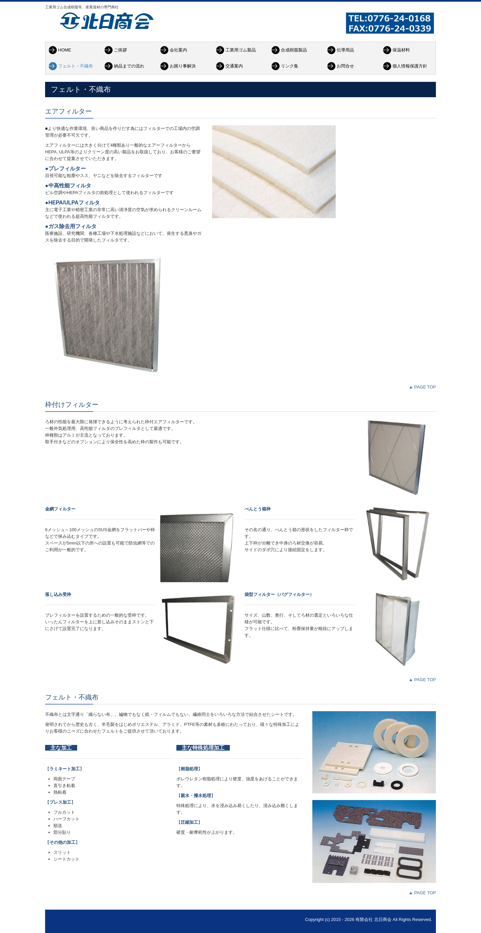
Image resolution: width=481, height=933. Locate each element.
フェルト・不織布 (75, 65)
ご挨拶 (120, 49)
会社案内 (178, 49)
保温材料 (401, 49)
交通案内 (234, 65)
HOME (64, 49)
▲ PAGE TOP (422, 387)
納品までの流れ (129, 65)
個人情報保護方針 (409, 65)
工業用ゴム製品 (240, 49)
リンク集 (289, 65)
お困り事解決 (183, 65)
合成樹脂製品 (294, 49)
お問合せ (345, 65)
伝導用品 (345, 49)
